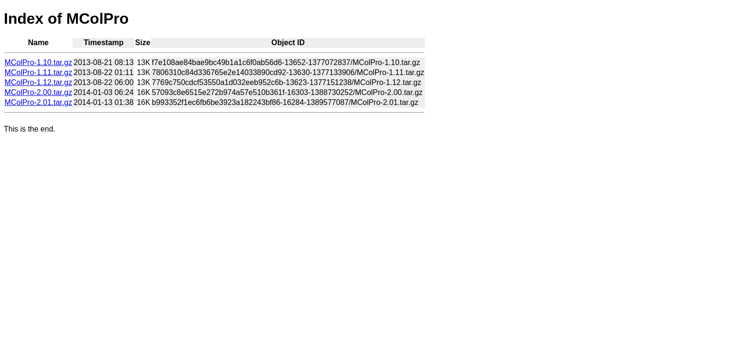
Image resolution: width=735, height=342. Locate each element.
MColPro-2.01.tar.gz (38, 102)
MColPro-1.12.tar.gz (38, 82)
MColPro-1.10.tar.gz (38, 62)
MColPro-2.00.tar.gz (38, 92)
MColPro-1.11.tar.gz (38, 72)
